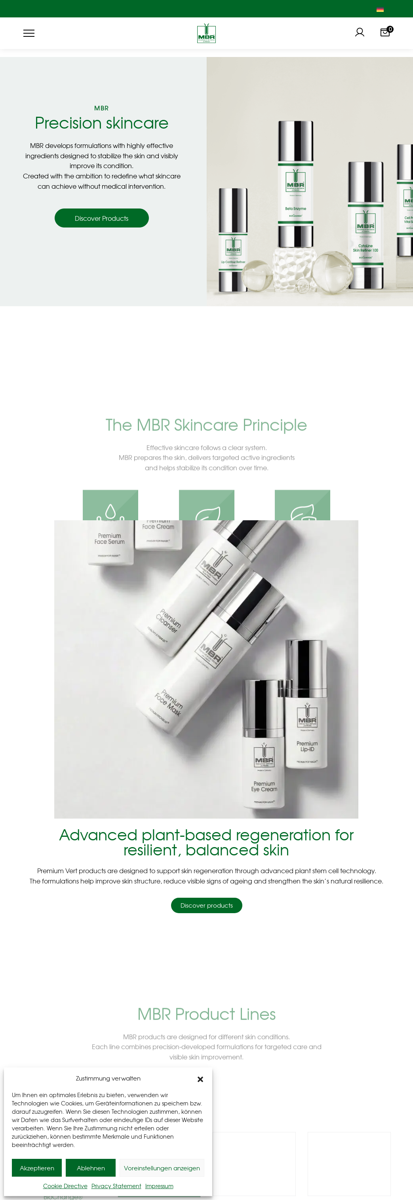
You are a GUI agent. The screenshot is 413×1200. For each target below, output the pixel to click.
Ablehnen (91, 1168)
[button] (200, 1078)
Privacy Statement (116, 1186)
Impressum (159, 1186)
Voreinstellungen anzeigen (162, 1168)
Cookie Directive (65, 1186)
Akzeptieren (37, 1168)
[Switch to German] (380, 8)
